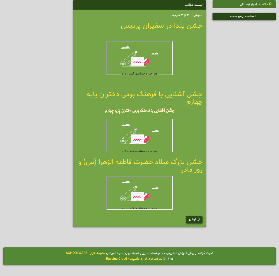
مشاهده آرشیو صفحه (244, 16)
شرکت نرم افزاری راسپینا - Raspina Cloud (134, 259)
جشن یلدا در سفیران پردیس (161, 26)
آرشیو (194, 219)
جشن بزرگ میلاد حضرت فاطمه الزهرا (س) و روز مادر (140, 166)
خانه (267, 4)
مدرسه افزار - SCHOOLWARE (85, 253)
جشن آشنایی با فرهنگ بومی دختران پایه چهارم (144, 98)
